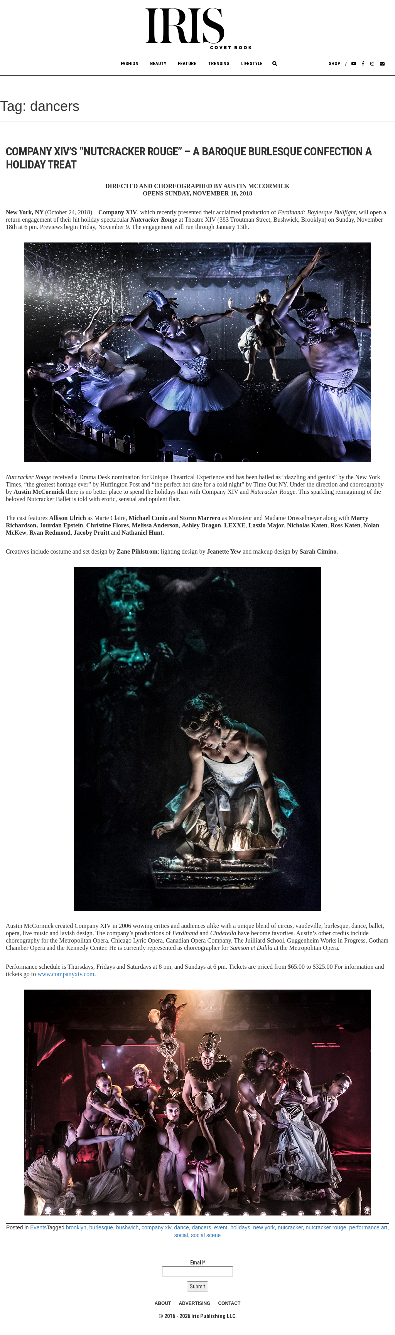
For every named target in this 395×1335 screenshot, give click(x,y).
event (220, 1227)
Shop (334, 63)
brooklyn (76, 1227)
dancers (201, 1227)
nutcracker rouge (326, 1227)
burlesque (101, 1227)
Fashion (129, 63)
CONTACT (229, 1303)
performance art (368, 1227)
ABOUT (163, 1303)
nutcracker (290, 1227)
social (181, 1235)
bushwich (127, 1227)
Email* (197, 1267)
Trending (219, 63)
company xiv (156, 1227)
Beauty (158, 63)
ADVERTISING (194, 1303)
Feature (187, 63)
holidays (240, 1227)
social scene (206, 1235)
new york (264, 1227)
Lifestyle (252, 63)
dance (181, 1227)
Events (38, 1227)
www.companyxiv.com (65, 974)
